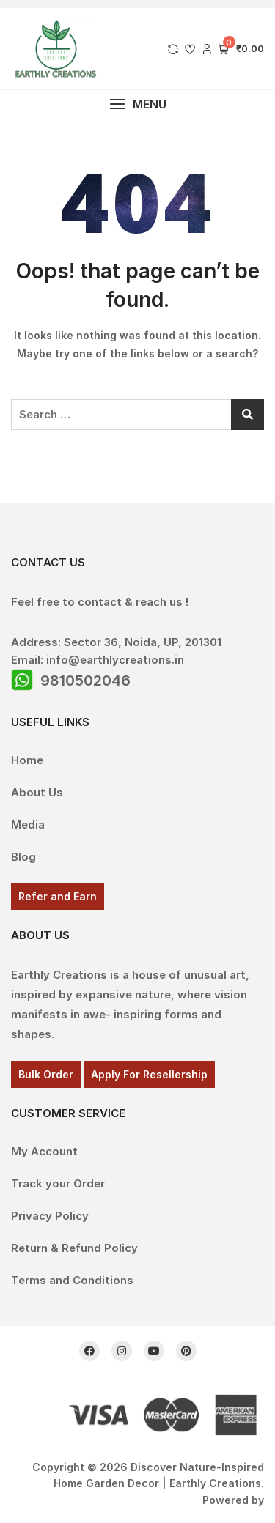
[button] (137, 104)
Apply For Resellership (149, 1074)
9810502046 (85, 680)
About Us (37, 792)
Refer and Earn (57, 896)
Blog (23, 857)
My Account (44, 1151)
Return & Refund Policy (74, 1248)
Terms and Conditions (72, 1280)
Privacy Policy (50, 1216)
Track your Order (58, 1183)
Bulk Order (45, 1074)
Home (27, 760)
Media (28, 824)
